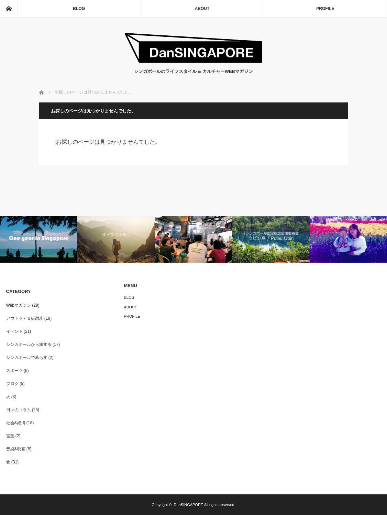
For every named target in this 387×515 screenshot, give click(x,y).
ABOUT (202, 8)
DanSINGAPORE (188, 505)
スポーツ (14, 370)
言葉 (10, 436)
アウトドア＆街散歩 (24, 318)
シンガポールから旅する (29, 344)
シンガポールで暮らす (26, 357)
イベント (14, 331)
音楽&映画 (15, 449)
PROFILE (325, 8)
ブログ (12, 383)
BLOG (79, 8)
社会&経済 (15, 422)
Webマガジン (18, 305)
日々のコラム (18, 409)
